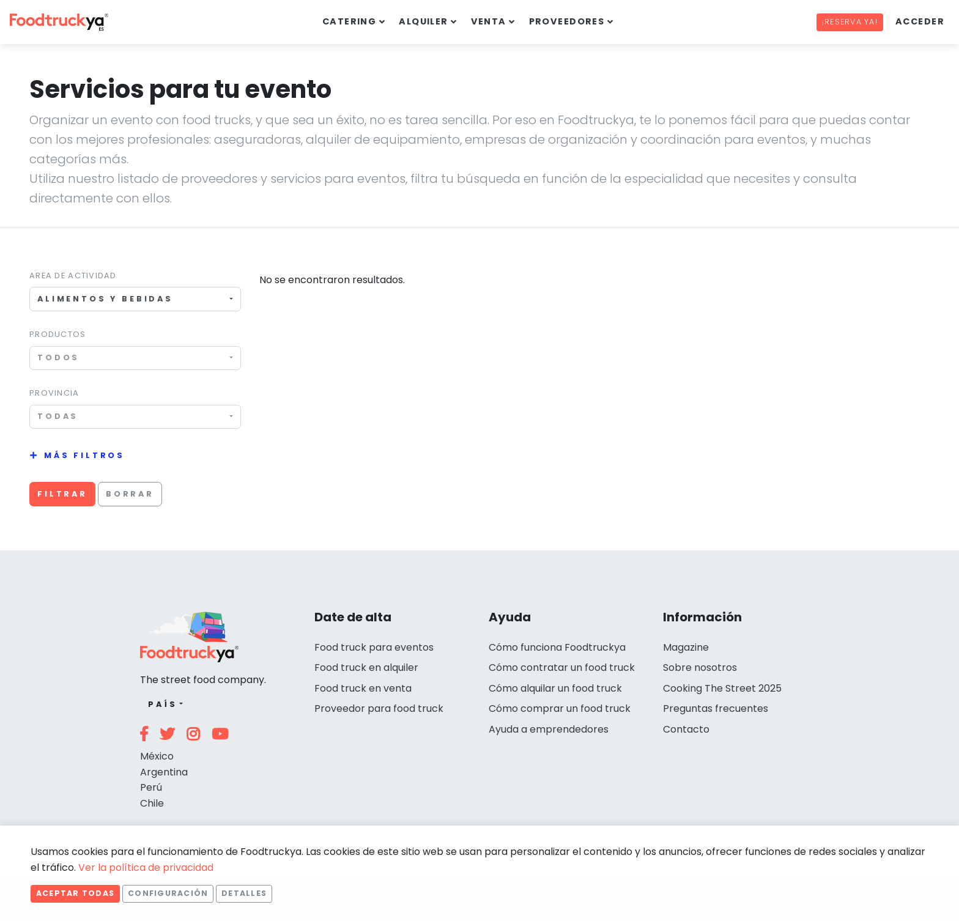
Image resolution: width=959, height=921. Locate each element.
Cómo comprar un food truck (560, 708)
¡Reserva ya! (850, 22)
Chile (152, 803)
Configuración (168, 893)
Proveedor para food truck (378, 708)
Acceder (919, 21)
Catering (349, 21)
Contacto (686, 729)
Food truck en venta (363, 688)
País (162, 704)
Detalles (244, 893)
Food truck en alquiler (366, 667)
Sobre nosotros (700, 667)
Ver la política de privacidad (145, 867)
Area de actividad (73, 275)
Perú (151, 787)
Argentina (164, 772)
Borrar (130, 494)
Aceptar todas (75, 893)
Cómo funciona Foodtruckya (557, 647)
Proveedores (567, 21)
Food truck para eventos (374, 647)
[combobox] (135, 299)
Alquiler (423, 21)
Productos (57, 334)
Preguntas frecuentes (715, 708)
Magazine (686, 647)
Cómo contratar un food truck (562, 667)
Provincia (54, 393)
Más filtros (84, 455)
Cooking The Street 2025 (722, 688)
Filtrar (62, 494)
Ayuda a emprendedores (549, 729)
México (157, 756)
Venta (488, 21)
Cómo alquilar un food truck (555, 688)
